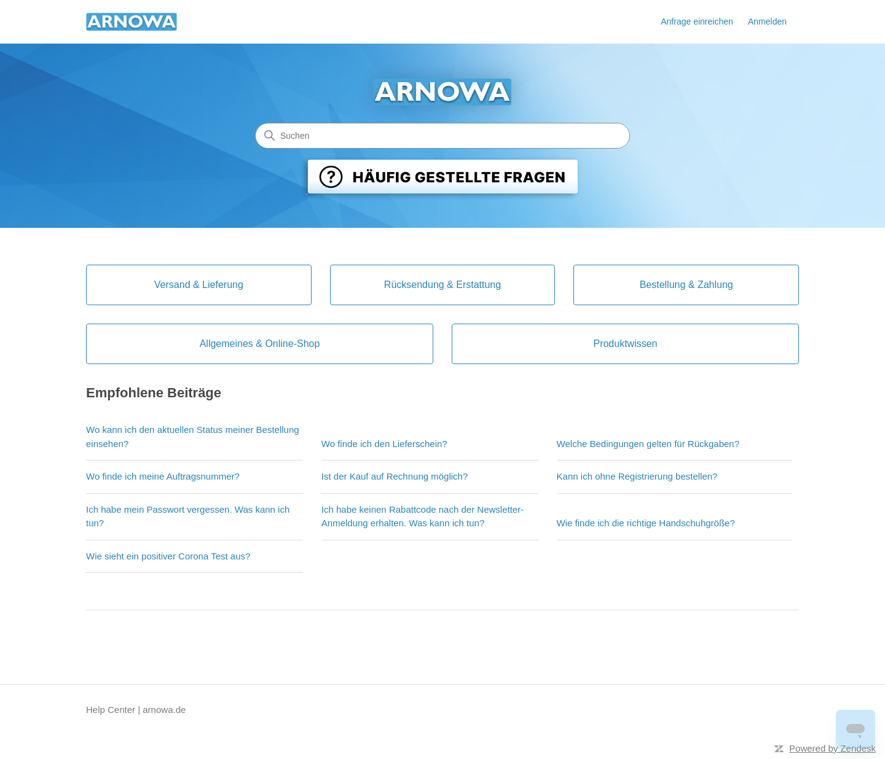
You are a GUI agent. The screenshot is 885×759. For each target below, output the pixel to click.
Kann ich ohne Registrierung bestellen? (637, 476)
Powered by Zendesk (832, 748)
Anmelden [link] (767, 21)
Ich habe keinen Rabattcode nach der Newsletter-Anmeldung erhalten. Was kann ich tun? (422, 516)
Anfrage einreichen (697, 21)
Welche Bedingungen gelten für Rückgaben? (648, 443)
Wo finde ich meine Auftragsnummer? (163, 476)
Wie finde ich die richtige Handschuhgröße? (646, 523)
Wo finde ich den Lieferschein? (384, 443)
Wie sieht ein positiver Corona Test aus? (168, 556)
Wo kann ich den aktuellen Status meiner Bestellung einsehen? (192, 436)
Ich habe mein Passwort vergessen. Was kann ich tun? (187, 516)
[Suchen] (442, 135)
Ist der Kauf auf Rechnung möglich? (394, 476)
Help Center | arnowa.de (136, 709)
